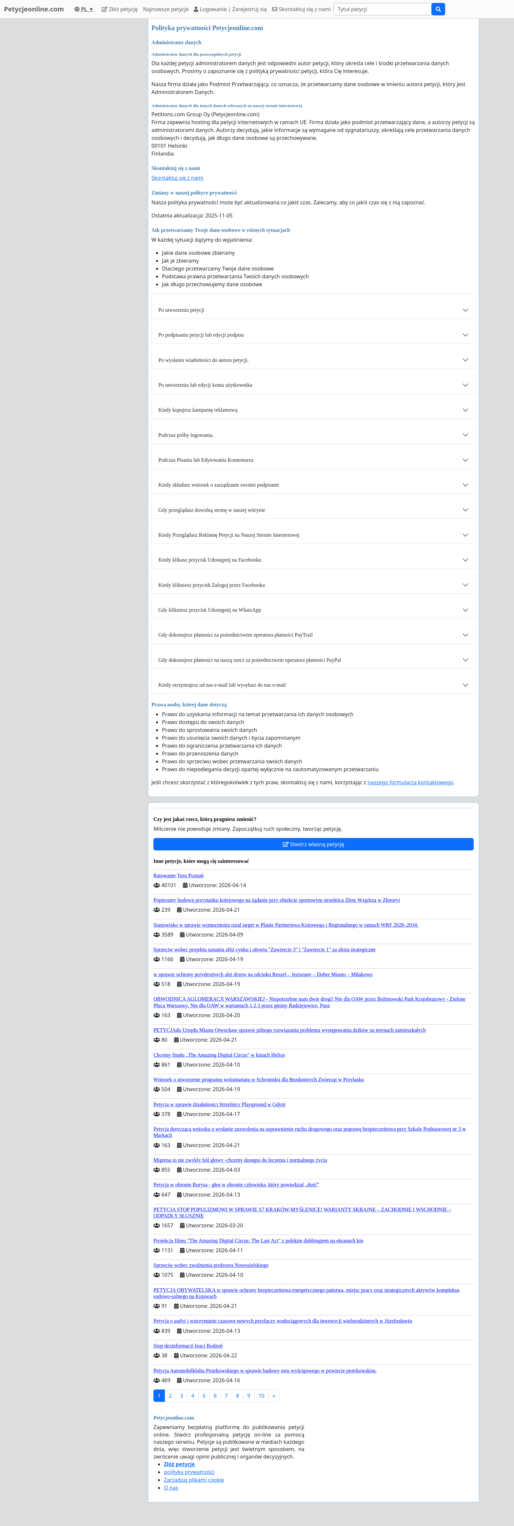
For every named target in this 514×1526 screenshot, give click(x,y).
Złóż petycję (120, 9)
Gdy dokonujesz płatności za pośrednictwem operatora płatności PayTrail (235, 635)
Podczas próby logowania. (185, 435)
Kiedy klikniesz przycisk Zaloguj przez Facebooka (211, 585)
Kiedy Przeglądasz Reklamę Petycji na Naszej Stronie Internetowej (229, 535)
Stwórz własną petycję (313, 844)
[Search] (382, 9)
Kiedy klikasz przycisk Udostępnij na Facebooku (209, 560)
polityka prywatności (189, 1472)
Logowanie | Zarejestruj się (230, 9)
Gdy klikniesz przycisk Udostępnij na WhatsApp (209, 610)
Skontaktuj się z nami (301, 9)
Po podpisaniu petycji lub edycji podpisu (201, 335)
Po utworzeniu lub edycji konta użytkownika (205, 385)
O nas (171, 1487)
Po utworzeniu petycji (181, 310)
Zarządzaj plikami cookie (194, 1479)
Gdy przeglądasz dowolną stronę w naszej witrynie (211, 510)
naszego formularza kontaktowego (410, 782)
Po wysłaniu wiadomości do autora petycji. (203, 360)
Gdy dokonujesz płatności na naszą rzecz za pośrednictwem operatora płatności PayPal (249, 660)
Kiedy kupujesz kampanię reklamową (197, 410)
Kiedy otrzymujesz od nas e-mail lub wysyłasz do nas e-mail (222, 685)
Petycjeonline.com (34, 9)
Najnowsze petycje (165, 9)
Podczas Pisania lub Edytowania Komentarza (205, 460)
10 (261, 1395)
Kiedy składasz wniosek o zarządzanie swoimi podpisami (218, 485)
